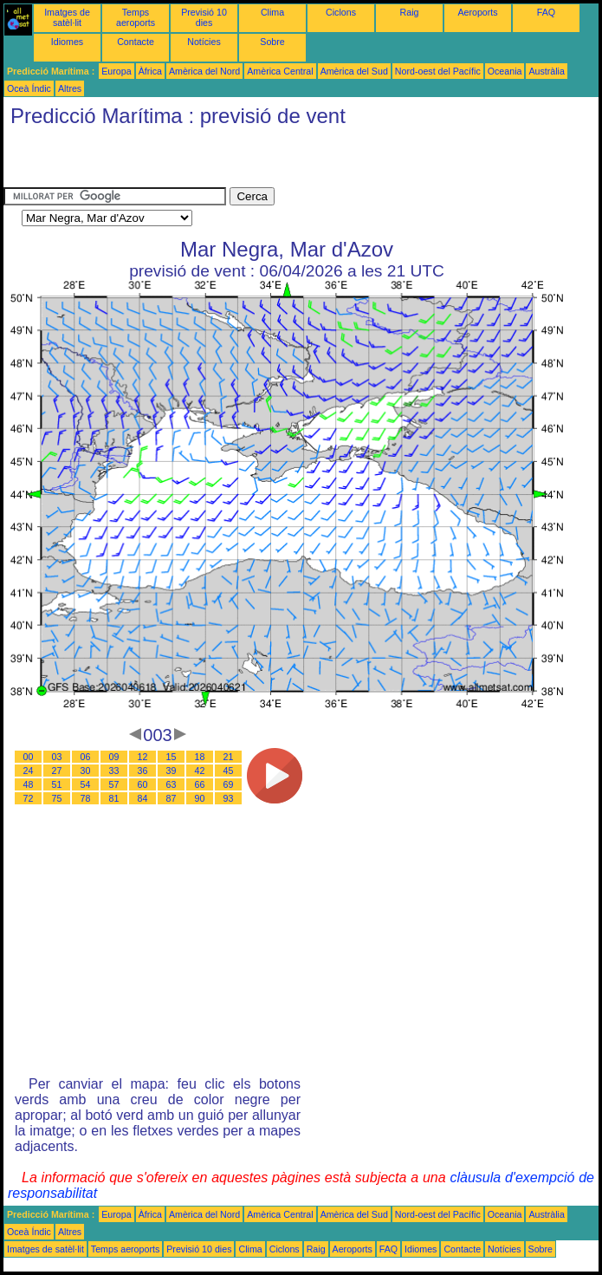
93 (228, 798)
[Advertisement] (206, 161)
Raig (409, 12)
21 (228, 756)
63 (171, 784)
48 (28, 784)
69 (228, 784)
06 (86, 756)
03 (57, 756)
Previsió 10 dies (204, 17)
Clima (272, 12)
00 (28, 756)
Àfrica (150, 71)
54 (86, 784)
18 (200, 756)
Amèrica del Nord (204, 71)
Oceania (505, 71)
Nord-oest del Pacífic (438, 71)
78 (86, 798)
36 (143, 770)
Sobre (272, 41)
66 (200, 784)
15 (171, 756)
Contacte (135, 41)
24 (28, 770)
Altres (69, 88)
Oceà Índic (29, 88)
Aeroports (477, 12)
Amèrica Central (280, 71)
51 (57, 784)
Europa (116, 71)
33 (114, 770)
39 (171, 770)
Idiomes (67, 41)
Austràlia (546, 71)
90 (200, 798)
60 (143, 784)
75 (57, 798)
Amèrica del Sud (354, 71)
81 (114, 798)
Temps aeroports (135, 17)
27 (57, 770)
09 (114, 756)
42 (200, 770)
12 (143, 756)
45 (228, 770)
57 (114, 784)
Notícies (204, 41)
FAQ (546, 12)
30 (86, 770)
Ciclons (341, 12)
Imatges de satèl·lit (67, 17)
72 (28, 798)
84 (143, 798)
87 (171, 798)
